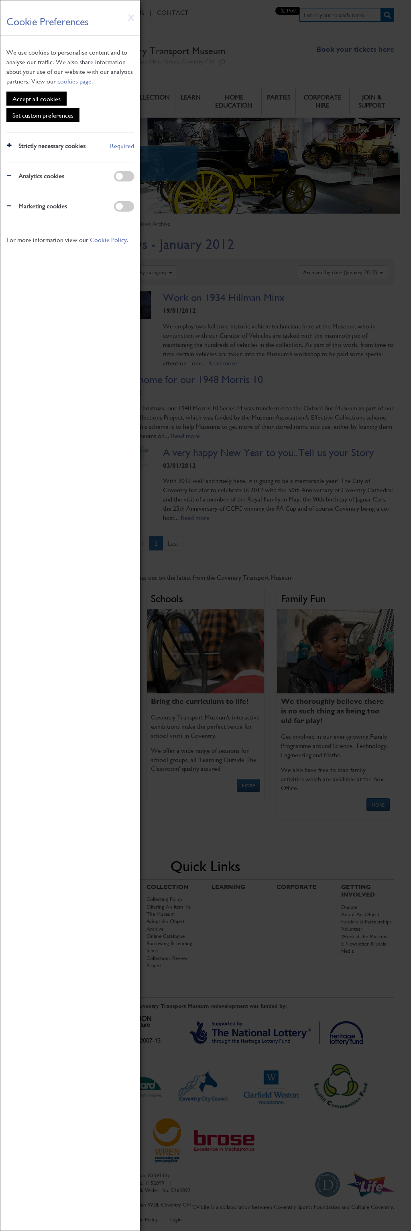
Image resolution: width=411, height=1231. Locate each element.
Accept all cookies (36, 98)
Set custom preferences (42, 115)
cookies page (74, 81)
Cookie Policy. (109, 239)
